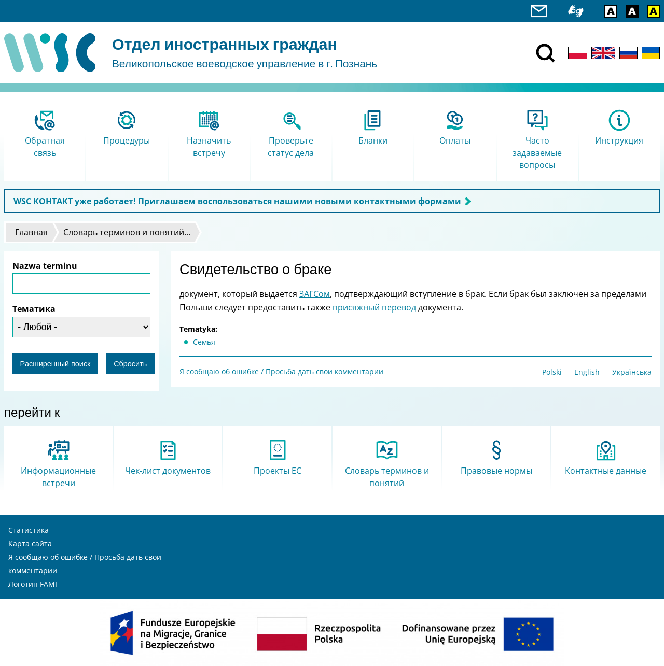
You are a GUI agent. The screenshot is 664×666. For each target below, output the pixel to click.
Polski (552, 372)
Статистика (28, 530)
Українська (632, 372)
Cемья (204, 342)
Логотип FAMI (32, 584)
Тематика (34, 309)
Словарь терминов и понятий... (126, 232)
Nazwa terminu (44, 266)
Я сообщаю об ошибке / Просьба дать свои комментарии (281, 371)
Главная (31, 232)
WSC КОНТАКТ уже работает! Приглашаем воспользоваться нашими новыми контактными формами (237, 201)
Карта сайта (30, 543)
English (587, 372)
